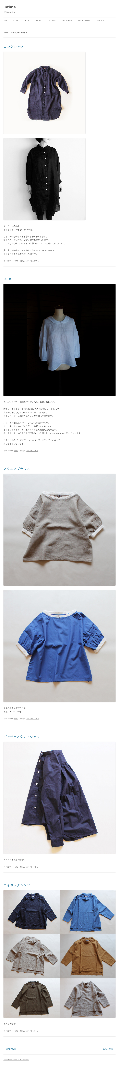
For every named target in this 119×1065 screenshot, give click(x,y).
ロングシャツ (13, 46)
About (39, 20)
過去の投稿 (9, 1049)
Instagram (67, 20)
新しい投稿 (109, 1049)
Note (26, 20)
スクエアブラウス (16, 468)
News (15, 20)
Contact (100, 20)
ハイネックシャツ (16, 885)
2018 (7, 279)
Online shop (84, 20)
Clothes (52, 20)
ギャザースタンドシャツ (21, 736)
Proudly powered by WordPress (16, 1060)
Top (5, 20)
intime (9, 7)
